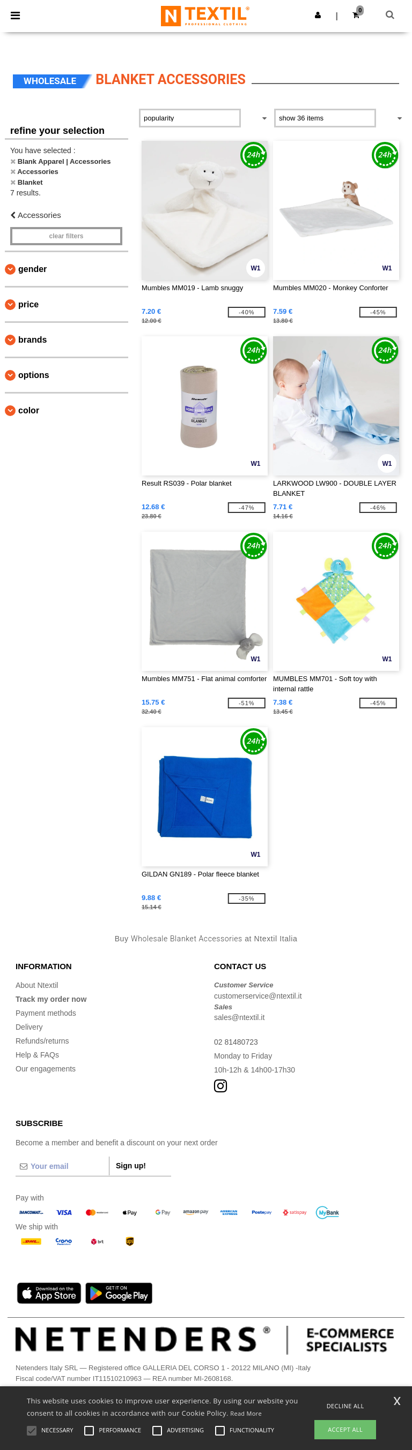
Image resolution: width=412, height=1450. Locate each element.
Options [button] (33, 375)
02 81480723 (236, 1042)
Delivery (29, 1027)
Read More (246, 1413)
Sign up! (131, 1165)
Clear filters (66, 236)
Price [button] (28, 304)
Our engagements (46, 1068)
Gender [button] (32, 269)
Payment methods (46, 1013)
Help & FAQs (37, 1055)
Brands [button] (32, 339)
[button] (318, 15)
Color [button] (28, 410)
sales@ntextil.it (239, 1017)
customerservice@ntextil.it (258, 996)
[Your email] (62, 1166)
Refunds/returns (42, 1041)
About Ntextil (37, 985)
